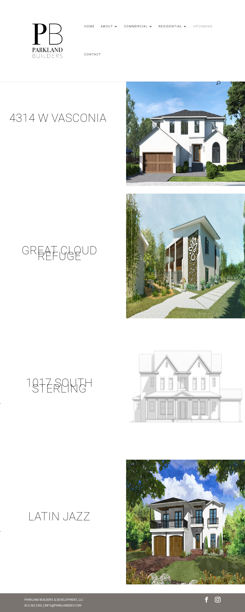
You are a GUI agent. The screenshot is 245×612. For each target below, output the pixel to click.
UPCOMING (203, 26)
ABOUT (107, 26)
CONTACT (92, 54)
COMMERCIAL (136, 26)
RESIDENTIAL (170, 26)
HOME (89, 26)
